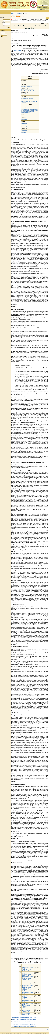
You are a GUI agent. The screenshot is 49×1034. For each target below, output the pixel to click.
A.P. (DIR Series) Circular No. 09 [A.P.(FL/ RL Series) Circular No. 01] (27, 987)
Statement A (24, 115)
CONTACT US (45, 7)
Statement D (24, 126)
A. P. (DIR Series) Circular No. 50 (26, 1011)
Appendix (23, 132)
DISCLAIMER (42, 9)
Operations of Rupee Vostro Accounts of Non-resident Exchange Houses (29, 82)
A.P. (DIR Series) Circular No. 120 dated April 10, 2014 (24, 1024)
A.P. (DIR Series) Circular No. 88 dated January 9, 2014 (24, 1019)
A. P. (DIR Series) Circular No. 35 (26, 1008)
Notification (19, 13)
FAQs (17, 11)
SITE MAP (39, 7)
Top (48, 1029)
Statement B (24, 119)
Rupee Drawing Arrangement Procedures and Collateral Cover (28, 90)
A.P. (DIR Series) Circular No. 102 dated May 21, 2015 (24, 1017)
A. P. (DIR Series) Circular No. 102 (26, 1014)
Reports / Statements (26, 106)
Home (12, 13)
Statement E (24, 130)
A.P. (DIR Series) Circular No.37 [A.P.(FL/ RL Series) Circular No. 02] (27, 978)
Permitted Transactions (26, 86)
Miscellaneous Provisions (27, 98)
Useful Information (10, 11)
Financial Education (24, 11)
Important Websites (39, 11)
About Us (3, 11)
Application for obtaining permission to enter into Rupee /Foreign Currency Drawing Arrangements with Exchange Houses (29, 111)
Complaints (32, 11)
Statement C (24, 123)
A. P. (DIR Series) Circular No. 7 (26, 1006)
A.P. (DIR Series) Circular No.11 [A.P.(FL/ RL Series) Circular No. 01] (27, 974)
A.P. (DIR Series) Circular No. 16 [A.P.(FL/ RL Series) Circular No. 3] (27, 982)
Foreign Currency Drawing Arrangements (27, 94)
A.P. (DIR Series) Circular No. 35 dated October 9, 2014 (24, 1021)
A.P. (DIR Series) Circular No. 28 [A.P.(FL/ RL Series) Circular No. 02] (27, 969)
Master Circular (17, 50)
